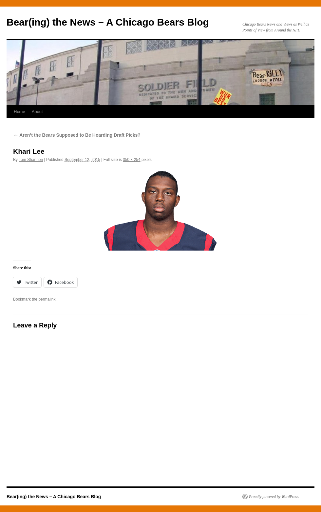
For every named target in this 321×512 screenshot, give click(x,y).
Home (19, 111)
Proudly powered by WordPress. (274, 496)
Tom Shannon (31, 159)
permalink (46, 299)
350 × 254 (132, 159)
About (37, 111)
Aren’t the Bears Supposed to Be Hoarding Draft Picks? (77, 135)
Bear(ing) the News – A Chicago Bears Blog (108, 22)
